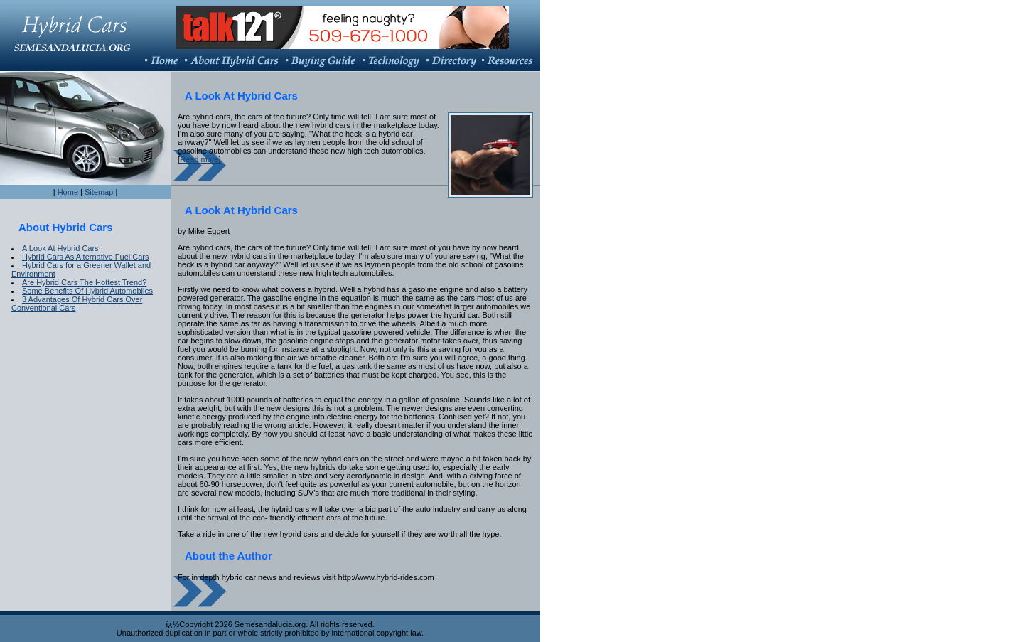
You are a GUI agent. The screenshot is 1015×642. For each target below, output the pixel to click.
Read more (199, 159)
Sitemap (99, 192)
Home (68, 192)
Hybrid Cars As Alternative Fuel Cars (85, 256)
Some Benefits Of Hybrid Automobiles (87, 291)
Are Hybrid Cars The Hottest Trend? (84, 282)
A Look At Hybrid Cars (60, 248)
